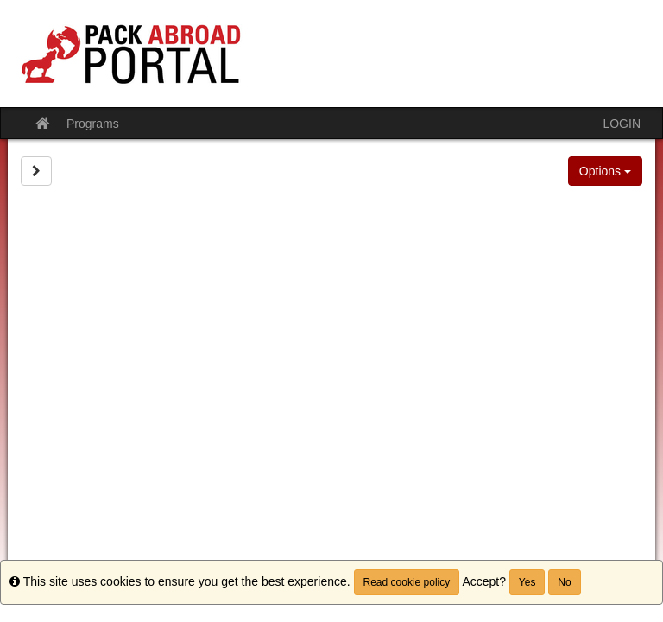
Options (605, 171)
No (564, 582)
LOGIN (622, 123)
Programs (92, 123)
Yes (527, 582)
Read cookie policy (407, 582)
